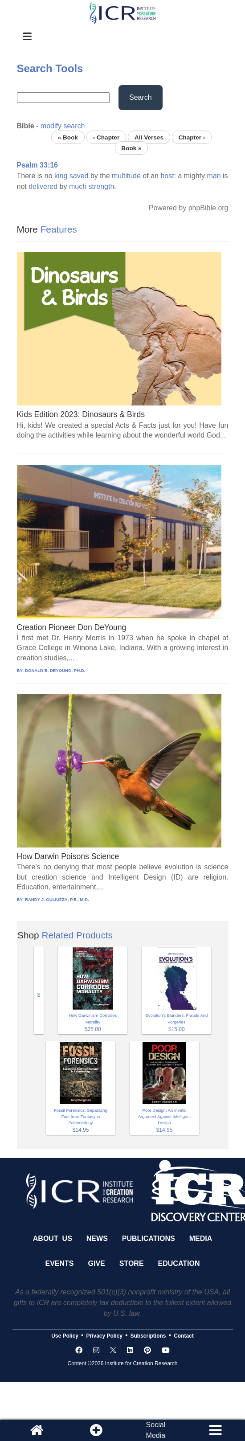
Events (59, 1263)
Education (179, 1263)
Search (140, 97)
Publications (148, 1238)
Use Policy (64, 1336)
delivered (43, 186)
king (60, 176)
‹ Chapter (106, 137)
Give (96, 1263)
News (97, 1238)
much (77, 186)
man (213, 176)
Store (131, 1263)
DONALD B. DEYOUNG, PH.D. (55, 670)
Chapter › (192, 137)
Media (200, 1238)
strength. (102, 186)
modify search (63, 126)
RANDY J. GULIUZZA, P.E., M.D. (57, 899)
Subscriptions (148, 1336)
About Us (52, 1238)
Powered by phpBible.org (189, 208)
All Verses (149, 137)
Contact (184, 1336)
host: (168, 176)
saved (79, 176)
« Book (68, 137)
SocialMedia (156, 1430)
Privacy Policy (104, 1336)
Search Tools (50, 68)
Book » (131, 147)
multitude (126, 176)
